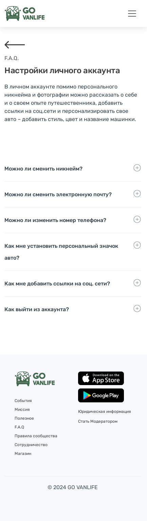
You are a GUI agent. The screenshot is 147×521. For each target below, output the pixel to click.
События (23, 400)
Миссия (22, 409)
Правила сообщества (36, 436)
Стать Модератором (97, 421)
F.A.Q (19, 427)
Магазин (23, 453)
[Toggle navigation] (132, 13)
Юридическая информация (104, 411)
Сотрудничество (31, 444)
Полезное (24, 418)
